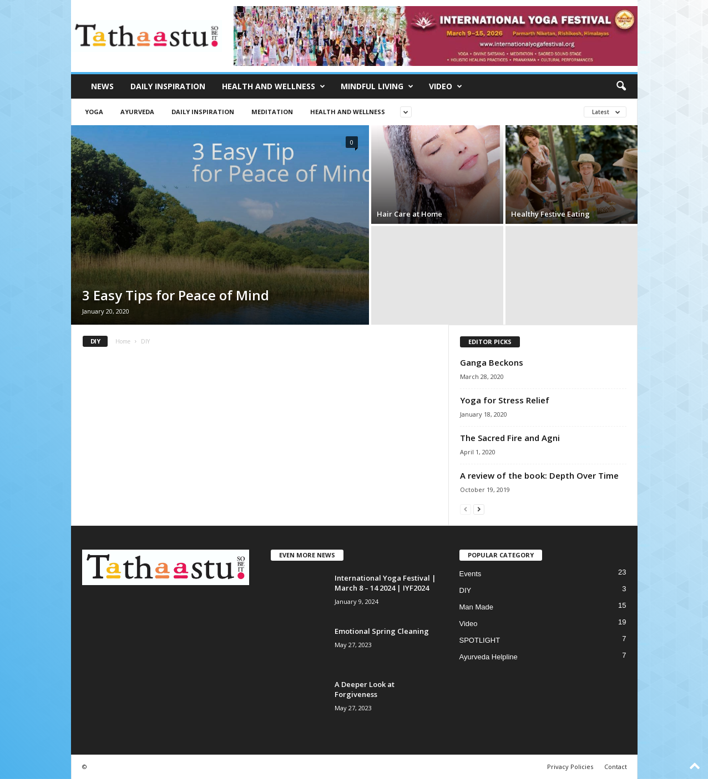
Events (470, 574)
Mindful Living (377, 86)
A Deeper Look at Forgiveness (365, 689)
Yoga (94, 111)
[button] (621, 86)
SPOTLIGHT (479, 640)
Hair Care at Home (409, 214)
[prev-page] (465, 509)
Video (445, 86)
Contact (615, 766)
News (102, 86)
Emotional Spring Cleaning (382, 631)
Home (122, 341)
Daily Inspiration (167, 86)
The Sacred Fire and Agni (510, 437)
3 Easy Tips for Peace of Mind (175, 295)
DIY (465, 590)
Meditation (272, 111)
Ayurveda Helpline (488, 657)
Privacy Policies (570, 766)
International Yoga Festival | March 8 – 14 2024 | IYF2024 (385, 583)
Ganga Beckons (491, 362)
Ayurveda (137, 111)
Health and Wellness (273, 86)
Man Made (476, 607)
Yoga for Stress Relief (504, 400)
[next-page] (478, 509)
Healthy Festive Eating (550, 214)
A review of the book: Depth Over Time (539, 475)
